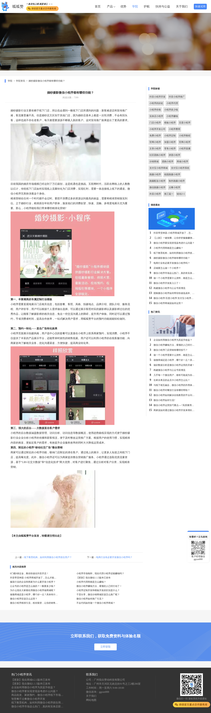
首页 (98, 6)
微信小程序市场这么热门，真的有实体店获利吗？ (37, 706)
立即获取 (105, 646)
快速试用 (200, 6)
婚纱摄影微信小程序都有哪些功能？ (47, 81)
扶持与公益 (162, 6)
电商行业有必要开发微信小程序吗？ (114, 557)
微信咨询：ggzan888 (97, 691)
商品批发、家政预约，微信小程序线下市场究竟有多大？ (37, 695)
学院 (135, 6)
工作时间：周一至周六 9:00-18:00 (105, 687)
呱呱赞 (18, 7)
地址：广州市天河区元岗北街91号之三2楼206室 (113, 683)
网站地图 (91, 700)
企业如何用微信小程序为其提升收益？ (33, 687)
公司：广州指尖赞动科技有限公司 (105, 679)
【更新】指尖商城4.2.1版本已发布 (30, 679)
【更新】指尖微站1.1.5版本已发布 (30, 683)
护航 (147, 6)
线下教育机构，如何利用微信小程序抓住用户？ (48, 557)
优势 (123, 6)
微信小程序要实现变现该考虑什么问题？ (34, 691)
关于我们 (182, 6)
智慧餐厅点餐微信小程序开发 (28, 698)
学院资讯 (20, 81)
